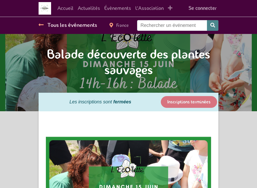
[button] (170, 8)
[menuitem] (65, 8)
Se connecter (202, 8)
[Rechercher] (212, 25)
